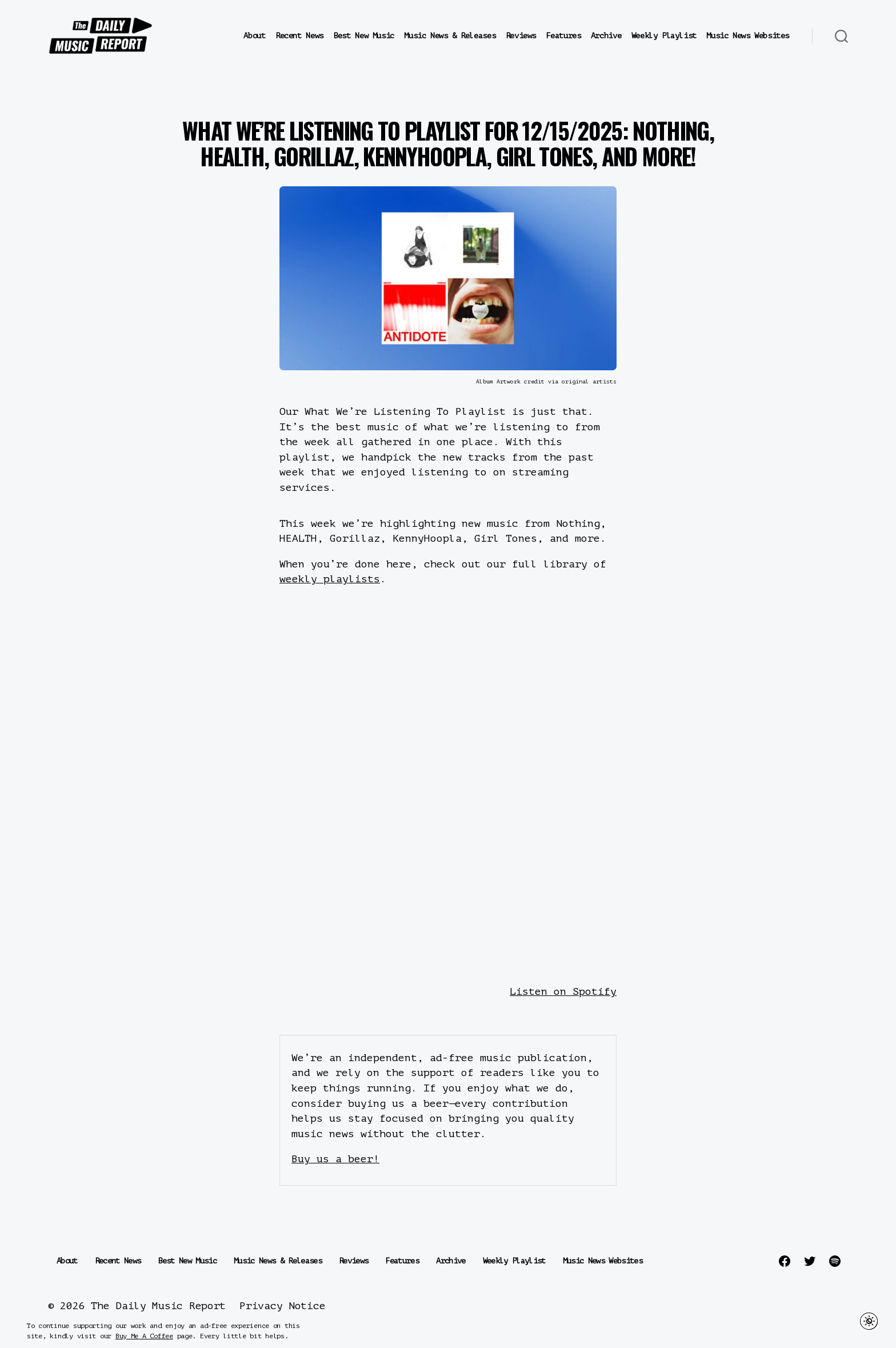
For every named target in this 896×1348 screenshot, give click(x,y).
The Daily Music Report (158, 1305)
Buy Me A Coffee (144, 1336)
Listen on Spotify (563, 991)
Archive (606, 35)
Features (563, 35)
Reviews (521, 35)
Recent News (299, 35)
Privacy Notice (282, 1305)
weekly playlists (329, 579)
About (254, 35)
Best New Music (363, 35)
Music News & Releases (449, 35)
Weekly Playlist (664, 35)
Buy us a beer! (335, 1159)
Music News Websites (747, 35)
